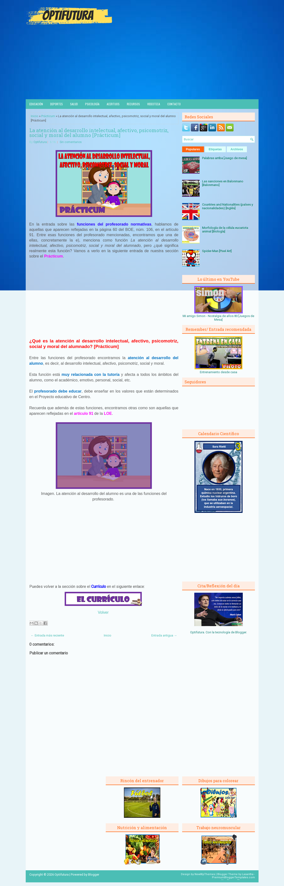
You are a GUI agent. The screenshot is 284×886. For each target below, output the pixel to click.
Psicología (92, 104)
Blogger (240, 632)
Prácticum (48, 116)
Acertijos (113, 104)
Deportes (56, 104)
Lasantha (247, 874)
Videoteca (153, 104)
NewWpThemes (205, 874)
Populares (193, 149)
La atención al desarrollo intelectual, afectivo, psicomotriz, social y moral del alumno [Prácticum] (99, 132)
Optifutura (40, 142)
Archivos (237, 149)
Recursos (133, 104)
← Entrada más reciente (47, 635)
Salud (74, 104)
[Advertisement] (142, 63)
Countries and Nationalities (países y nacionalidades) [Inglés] (227, 206)
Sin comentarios (71, 142)
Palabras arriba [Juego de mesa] (224, 158)
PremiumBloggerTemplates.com (233, 877)
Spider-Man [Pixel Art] (217, 251)
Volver (103, 612)
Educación (36, 104)
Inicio (34, 116)
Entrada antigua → (164, 635)
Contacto (174, 104)
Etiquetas (215, 149)
